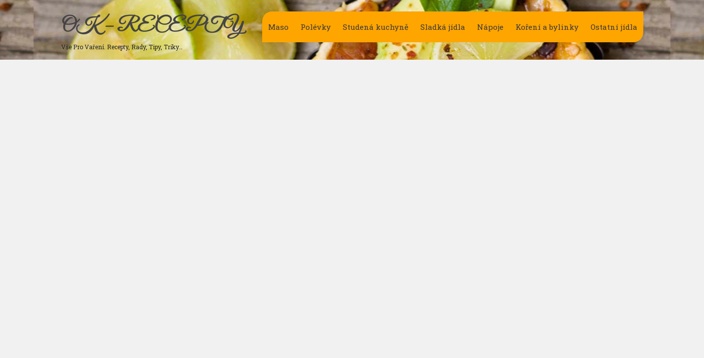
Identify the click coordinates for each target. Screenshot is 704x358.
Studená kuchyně (375, 27)
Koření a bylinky (547, 27)
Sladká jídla (442, 27)
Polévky (316, 27)
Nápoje (490, 27)
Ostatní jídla (614, 27)
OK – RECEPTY (152, 26)
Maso (278, 27)
